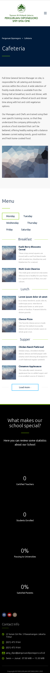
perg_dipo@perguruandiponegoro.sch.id (25, 653)
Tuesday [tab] (27, 216)
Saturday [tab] (26, 229)
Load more (25, 387)
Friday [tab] (9, 229)
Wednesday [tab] (12, 222)
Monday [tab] (10, 216)
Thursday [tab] (32, 222)
